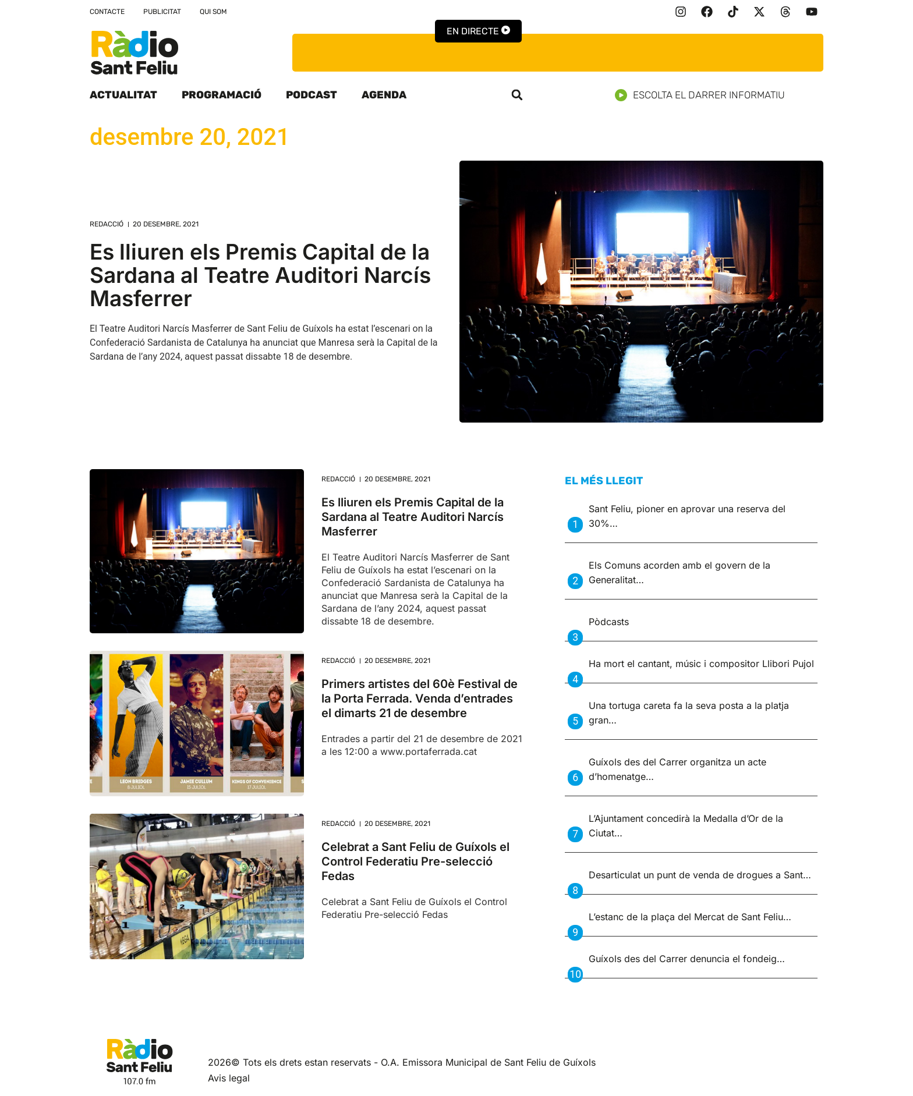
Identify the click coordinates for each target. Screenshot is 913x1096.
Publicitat (162, 12)
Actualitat (123, 94)
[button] (517, 95)
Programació (221, 94)
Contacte (107, 12)
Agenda (384, 94)
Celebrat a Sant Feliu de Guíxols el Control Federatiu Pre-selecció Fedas (415, 861)
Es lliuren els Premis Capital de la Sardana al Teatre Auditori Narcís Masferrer (260, 275)
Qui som (213, 12)
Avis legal (229, 1078)
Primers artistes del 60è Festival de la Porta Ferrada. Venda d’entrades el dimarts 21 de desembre (419, 698)
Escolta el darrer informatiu (704, 95)
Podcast (311, 94)
